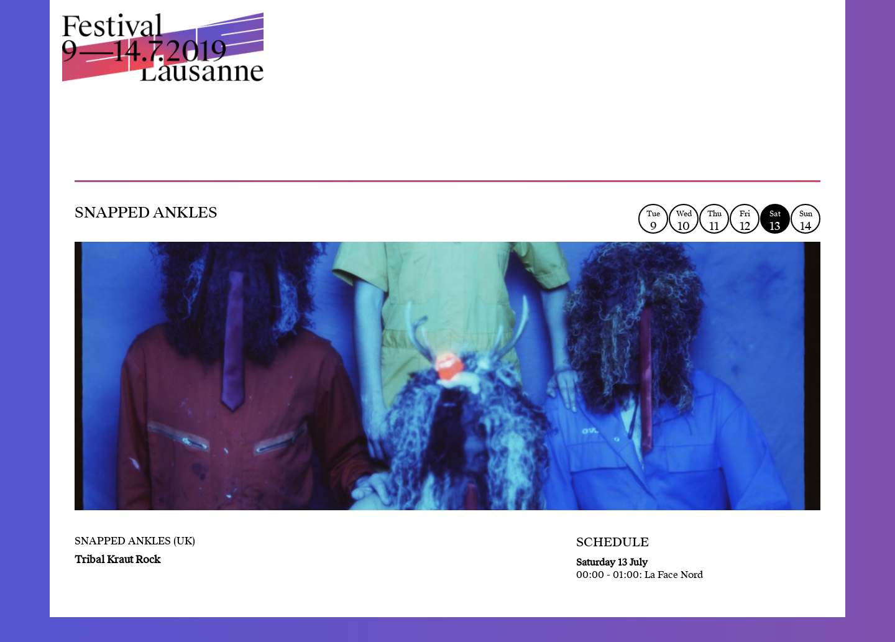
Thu (714, 221)
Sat (775, 221)
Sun (805, 221)
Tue (653, 221)
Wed (683, 221)
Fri (744, 221)
